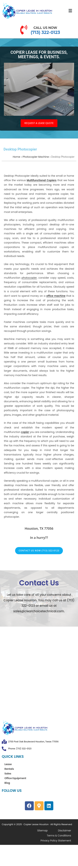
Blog (7, 783)
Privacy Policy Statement (56, 840)
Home (16, 157)
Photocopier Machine (36, 157)
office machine (55, 296)
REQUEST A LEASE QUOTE (38, 123)
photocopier (29, 278)
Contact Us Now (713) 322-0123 (39, 550)
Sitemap (42, 830)
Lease (8, 764)
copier (25, 432)
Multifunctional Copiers (42, 180)
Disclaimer (64, 830)
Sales (7, 773)
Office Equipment (15, 778)
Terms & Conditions (59, 835)
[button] (70, 10)
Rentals (9, 769)
